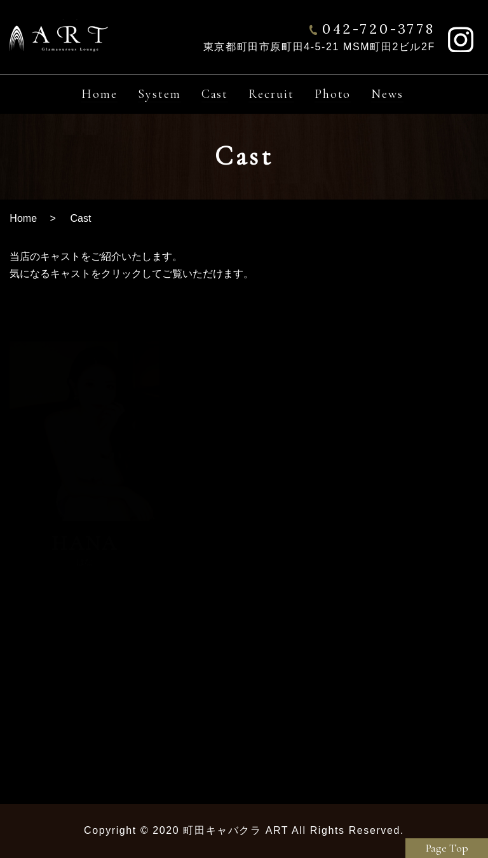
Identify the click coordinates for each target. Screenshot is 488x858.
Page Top (447, 848)
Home (23, 218)
